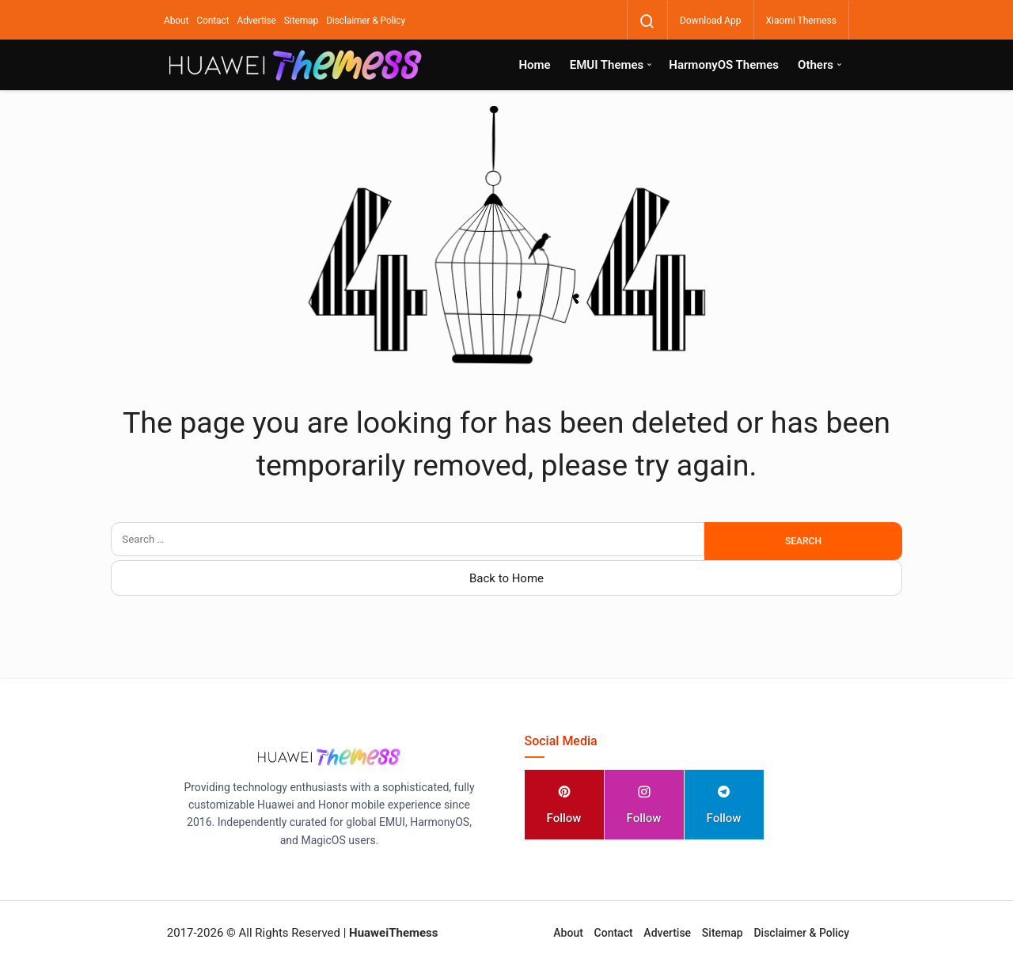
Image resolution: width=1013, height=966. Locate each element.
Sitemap (301, 20)
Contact (212, 20)
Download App (711, 20)
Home (534, 65)
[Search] (647, 21)
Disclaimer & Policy (365, 20)
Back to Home (506, 578)
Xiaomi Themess (801, 20)
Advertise (256, 20)
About (176, 20)
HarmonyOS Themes (724, 65)
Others (815, 65)
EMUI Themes (607, 65)
